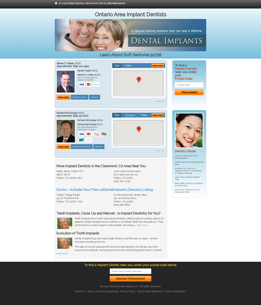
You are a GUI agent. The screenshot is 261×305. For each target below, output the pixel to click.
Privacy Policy (128, 291)
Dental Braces (181, 158)
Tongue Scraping (184, 173)
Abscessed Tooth (182, 192)
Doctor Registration (175, 291)
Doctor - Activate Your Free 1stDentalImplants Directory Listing (104, 190)
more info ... (160, 101)
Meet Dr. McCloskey (82, 146)
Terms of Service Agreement (103, 291)
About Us (80, 291)
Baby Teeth (180, 183)
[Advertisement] (189, 226)
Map (117, 65)
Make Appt (63, 97)
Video (128, 65)
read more (142, 225)
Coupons (130, 115)
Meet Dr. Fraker (80, 97)
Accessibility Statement (150, 291)
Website (94, 97)
